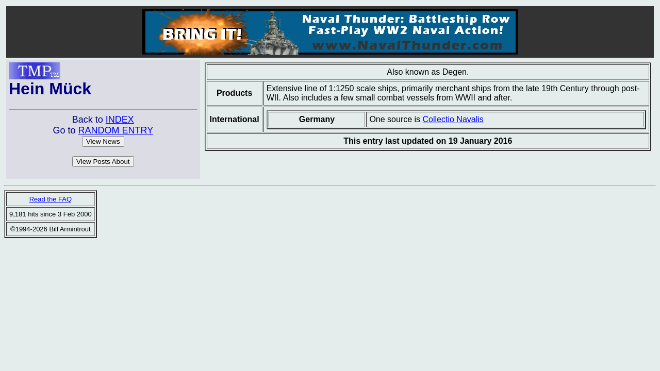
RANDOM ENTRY (115, 130)
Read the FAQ (50, 199)
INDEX (120, 119)
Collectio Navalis (453, 119)
